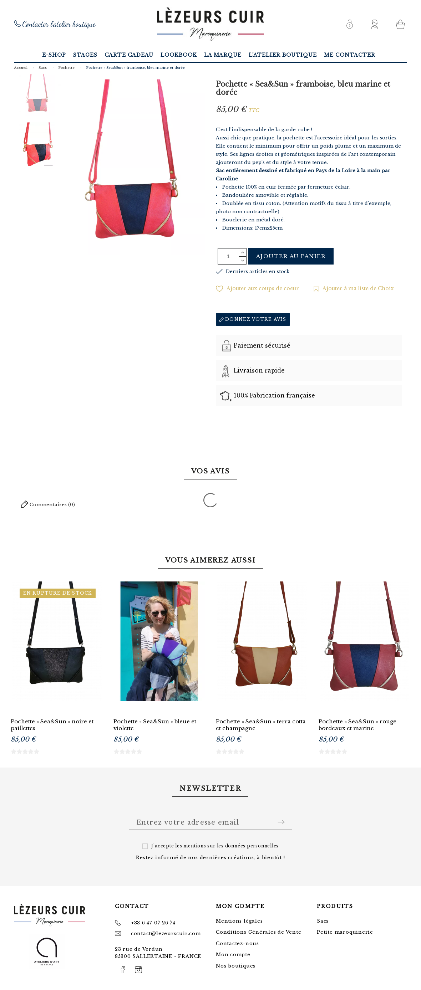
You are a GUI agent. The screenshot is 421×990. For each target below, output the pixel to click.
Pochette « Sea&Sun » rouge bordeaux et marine (357, 725)
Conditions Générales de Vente (258, 932)
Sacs (323, 921)
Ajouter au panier (291, 256)
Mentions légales (239, 921)
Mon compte (233, 954)
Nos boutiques (235, 966)
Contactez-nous (237, 943)
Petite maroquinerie (345, 932)
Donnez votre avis (252, 319)
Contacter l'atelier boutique (59, 24)
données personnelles (252, 845)
